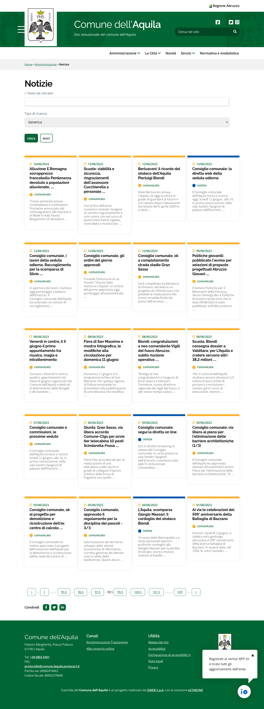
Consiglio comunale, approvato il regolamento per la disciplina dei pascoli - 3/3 (103, 519)
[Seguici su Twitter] (231, 22)
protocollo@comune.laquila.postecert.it (52, 666)
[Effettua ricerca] (235, 31)
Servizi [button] (188, 53)
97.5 (97, 592)
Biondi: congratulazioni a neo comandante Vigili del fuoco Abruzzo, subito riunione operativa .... (159, 350)
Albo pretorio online (100, 649)
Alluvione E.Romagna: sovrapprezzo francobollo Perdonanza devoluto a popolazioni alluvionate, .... (50, 178)
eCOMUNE (195, 690)
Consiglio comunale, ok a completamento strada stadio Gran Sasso (158, 262)
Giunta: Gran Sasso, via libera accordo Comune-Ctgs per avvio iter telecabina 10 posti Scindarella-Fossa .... (104, 436)
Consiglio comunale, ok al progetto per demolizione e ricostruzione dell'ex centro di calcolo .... (50, 519)
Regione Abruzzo (224, 5)
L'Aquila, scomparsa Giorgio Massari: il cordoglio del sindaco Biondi (157, 517)
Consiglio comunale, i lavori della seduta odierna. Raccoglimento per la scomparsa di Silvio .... (50, 265)
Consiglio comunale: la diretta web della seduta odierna (212, 173)
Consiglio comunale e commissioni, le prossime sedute (48, 432)
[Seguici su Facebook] (218, 22)
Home (28, 64)
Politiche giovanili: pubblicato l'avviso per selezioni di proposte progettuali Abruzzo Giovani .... (212, 265)
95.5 (64, 592)
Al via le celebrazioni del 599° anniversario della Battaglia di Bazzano (213, 514)
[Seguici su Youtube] (224, 22)
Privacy (153, 667)
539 (179, 592)
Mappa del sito (158, 642)
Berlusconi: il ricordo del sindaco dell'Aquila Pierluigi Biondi (159, 173)
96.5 (81, 592)
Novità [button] (171, 53)
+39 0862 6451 (40, 657)
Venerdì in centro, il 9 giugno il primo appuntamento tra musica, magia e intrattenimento (48, 350)
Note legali (155, 661)
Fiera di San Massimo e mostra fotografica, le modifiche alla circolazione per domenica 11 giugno (103, 350)
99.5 (120, 592)
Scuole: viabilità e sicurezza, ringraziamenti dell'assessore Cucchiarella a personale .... (99, 180)
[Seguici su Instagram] (237, 22)
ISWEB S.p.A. (155, 690)
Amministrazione (45, 64)
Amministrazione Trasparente (107, 642)
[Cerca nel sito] (207, 32)
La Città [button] (153, 53)
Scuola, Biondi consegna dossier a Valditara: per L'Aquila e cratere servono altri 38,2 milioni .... (212, 350)
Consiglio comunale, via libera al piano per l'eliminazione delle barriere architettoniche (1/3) (213, 436)
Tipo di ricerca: (36, 113)
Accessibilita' (157, 649)
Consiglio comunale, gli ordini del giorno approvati (104, 260)
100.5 (138, 592)
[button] (22, 29)
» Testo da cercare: (39, 93)
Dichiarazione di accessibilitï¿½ (169, 655)
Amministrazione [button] (124, 53)
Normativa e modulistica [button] (219, 53)
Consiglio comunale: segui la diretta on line (157, 429)
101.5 (156, 592)
